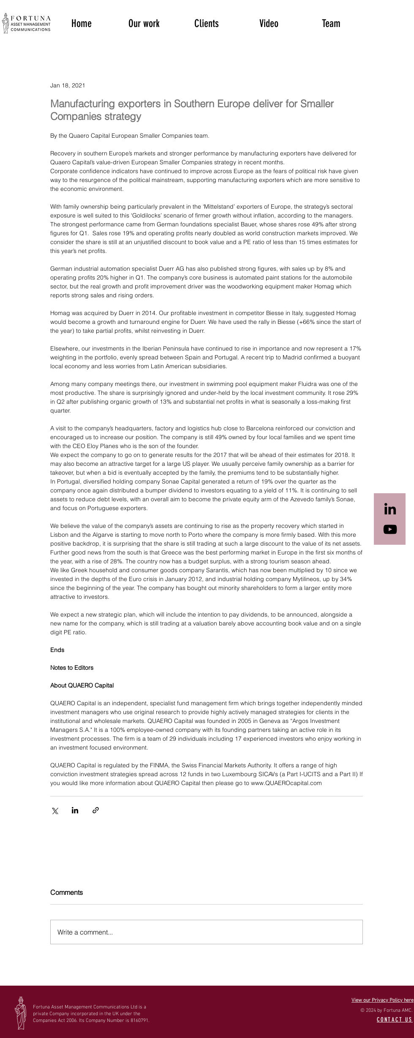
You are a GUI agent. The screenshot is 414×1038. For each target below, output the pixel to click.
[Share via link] (96, 810)
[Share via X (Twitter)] (54, 810)
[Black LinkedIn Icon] (390, 508)
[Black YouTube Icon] (390, 529)
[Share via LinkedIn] (75, 810)
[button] (144, 23)
